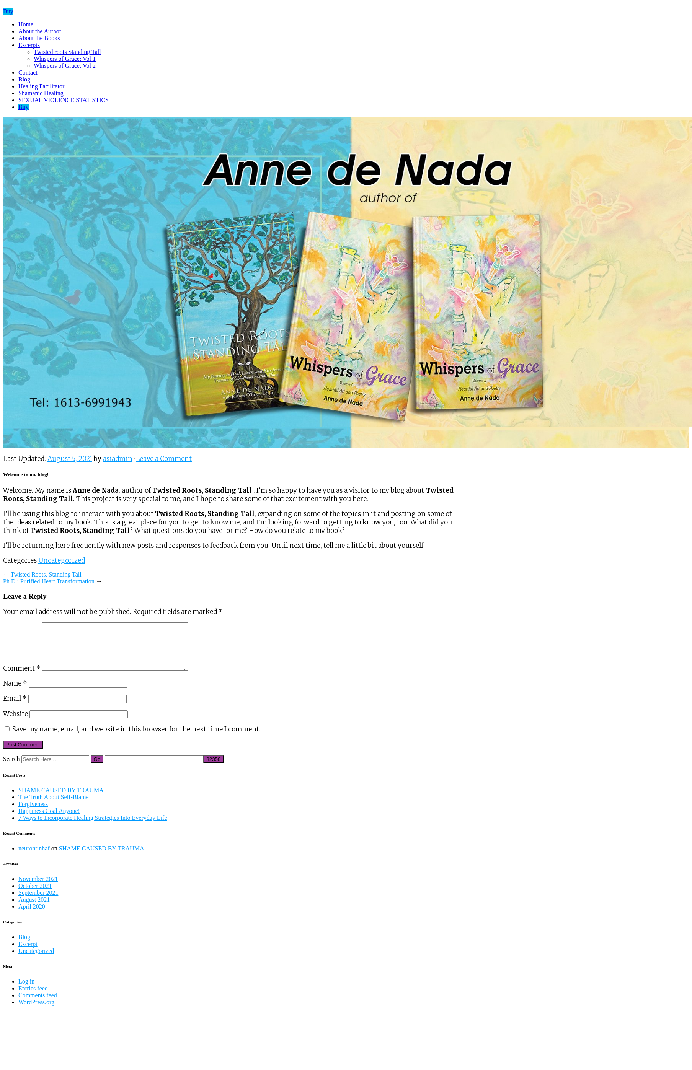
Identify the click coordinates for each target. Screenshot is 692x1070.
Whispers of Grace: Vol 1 (65, 58)
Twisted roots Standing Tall (67, 52)
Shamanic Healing (41, 93)
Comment (22, 677)
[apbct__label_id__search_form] (154, 768)
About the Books (39, 38)
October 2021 (35, 895)
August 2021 (34, 909)
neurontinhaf (34, 857)
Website (15, 723)
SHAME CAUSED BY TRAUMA (61, 799)
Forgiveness (33, 813)
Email (15, 708)
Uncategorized (61, 560)
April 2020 (31, 915)
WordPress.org (36, 1011)
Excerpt (28, 953)
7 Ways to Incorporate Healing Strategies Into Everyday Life (92, 827)
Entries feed (33, 997)
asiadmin (117, 458)
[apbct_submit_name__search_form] (213, 768)
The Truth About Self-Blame (53, 806)
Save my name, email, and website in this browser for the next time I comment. (136, 738)
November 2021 (38, 888)
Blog (24, 79)
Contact (28, 72)
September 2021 (38, 902)
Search (11, 768)
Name (15, 692)
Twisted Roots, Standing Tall (46, 574)
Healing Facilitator (41, 86)
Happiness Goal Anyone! (49, 820)
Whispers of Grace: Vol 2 (65, 65)
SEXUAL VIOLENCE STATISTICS (63, 100)
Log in (26, 990)
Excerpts (29, 45)
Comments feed (37, 1004)
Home (25, 24)
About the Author (39, 31)
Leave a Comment (164, 458)
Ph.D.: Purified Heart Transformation (49, 581)
